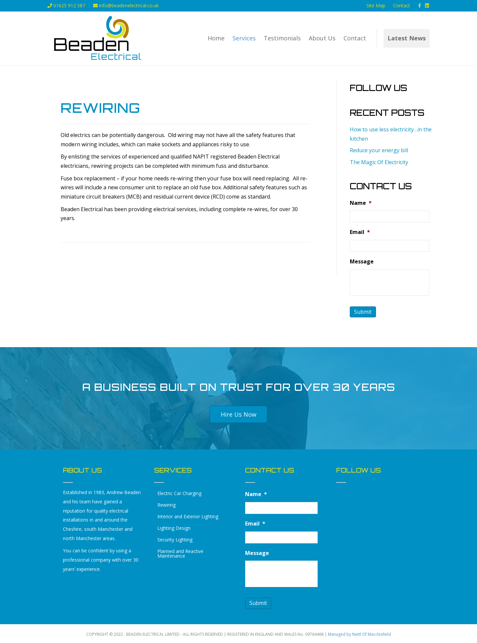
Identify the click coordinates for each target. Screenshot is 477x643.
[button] (238, 413)
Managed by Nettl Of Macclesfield (359, 633)
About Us (322, 38)
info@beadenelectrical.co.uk (126, 5)
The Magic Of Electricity (379, 162)
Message (362, 260)
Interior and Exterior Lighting (187, 516)
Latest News (407, 38)
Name (361, 203)
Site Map (375, 5)
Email (360, 231)
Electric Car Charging (179, 492)
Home (216, 38)
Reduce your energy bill (379, 150)
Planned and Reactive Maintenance (180, 552)
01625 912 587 (66, 5)
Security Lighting (174, 539)
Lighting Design (173, 527)
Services (244, 38)
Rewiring (166, 504)
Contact (401, 5)
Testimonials (282, 38)
